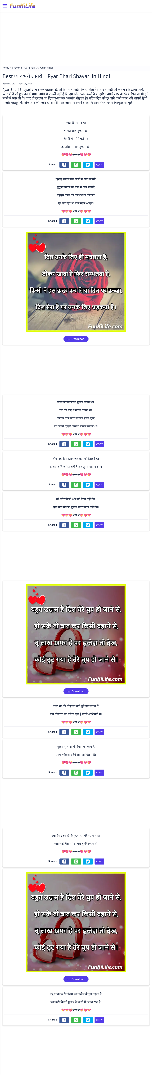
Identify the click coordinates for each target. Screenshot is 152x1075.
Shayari (16, 68)
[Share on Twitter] (88, 165)
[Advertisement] (76, 36)
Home (6, 68)
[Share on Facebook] (64, 165)
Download (76, 339)
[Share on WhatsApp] (76, 165)
